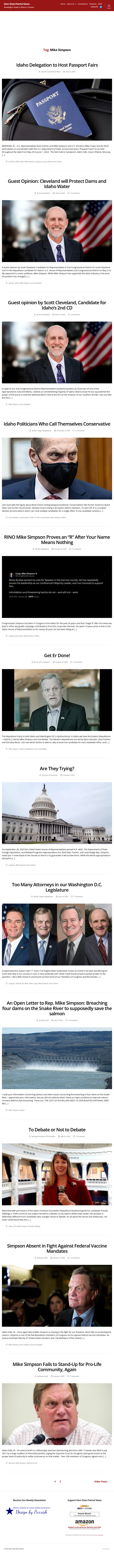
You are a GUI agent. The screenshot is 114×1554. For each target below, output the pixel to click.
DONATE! (94, 7)
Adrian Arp (45, 1020)
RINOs (64, 517)
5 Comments (79, 431)
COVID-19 (32, 517)
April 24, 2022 (65, 1136)
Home (63, 4)
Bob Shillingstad (43, 549)
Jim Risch (12, 162)
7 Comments (76, 549)
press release (47, 162)
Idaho (17, 283)
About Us (70, 4)
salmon (22, 1110)
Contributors (83, 4)
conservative (23, 517)
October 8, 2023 (69, 775)
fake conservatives (43, 517)
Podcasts (92, 4)
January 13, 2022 (59, 1258)
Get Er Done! (57, 655)
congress (12, 636)
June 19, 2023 (63, 897)
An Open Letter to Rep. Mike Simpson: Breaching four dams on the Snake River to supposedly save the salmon (57, 1008)
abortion (12, 1463)
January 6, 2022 (59, 1376)
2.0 (90, 1535)
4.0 (96, 1535)
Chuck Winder (14, 517)
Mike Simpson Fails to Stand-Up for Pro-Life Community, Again (57, 1367)
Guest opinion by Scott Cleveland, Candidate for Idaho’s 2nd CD (57, 305)
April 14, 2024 (60, 193)
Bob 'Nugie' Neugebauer (42, 431)
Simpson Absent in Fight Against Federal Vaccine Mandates (57, 1248)
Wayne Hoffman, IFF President (44, 1136)
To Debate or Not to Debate (57, 1129)
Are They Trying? (57, 768)
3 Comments (75, 193)
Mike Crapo (20, 162)
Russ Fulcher (57, 162)
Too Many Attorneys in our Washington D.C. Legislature (57, 887)
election (11, 283)
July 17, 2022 (58, 1020)
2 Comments (75, 314)
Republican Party (31, 749)
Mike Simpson (30, 162)
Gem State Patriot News (17, 4)
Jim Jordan (19, 636)
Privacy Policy (100, 1535)
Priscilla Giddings (34, 1226)
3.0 (91, 1535)
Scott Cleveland (44, 193)
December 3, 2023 (63, 431)
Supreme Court (31, 1463)
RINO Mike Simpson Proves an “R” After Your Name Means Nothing (57, 539)
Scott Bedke (42, 749)
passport (38, 162)
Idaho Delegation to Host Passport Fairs (57, 65)
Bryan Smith (43, 1258)
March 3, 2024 (60, 314)
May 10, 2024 (70, 72)
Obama (22, 749)
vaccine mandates (36, 1345)
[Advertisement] (57, 25)
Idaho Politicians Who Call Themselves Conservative (57, 424)
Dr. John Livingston (43, 662)
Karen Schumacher (51, 775)
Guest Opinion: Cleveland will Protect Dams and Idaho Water (57, 184)
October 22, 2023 (60, 549)
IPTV (15, 1226)
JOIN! (100, 4)
